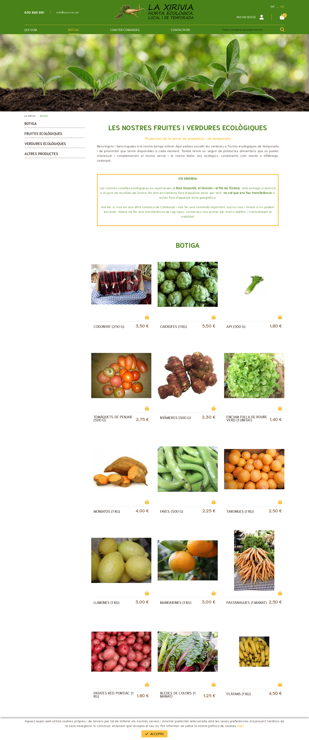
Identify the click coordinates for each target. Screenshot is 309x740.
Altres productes (41, 154)
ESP (273, 6)
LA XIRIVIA (29, 116)
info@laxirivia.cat (67, 12)
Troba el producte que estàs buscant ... (243, 30)
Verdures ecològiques (45, 144)
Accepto (154, 734)
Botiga (30, 124)
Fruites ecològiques (43, 134)
